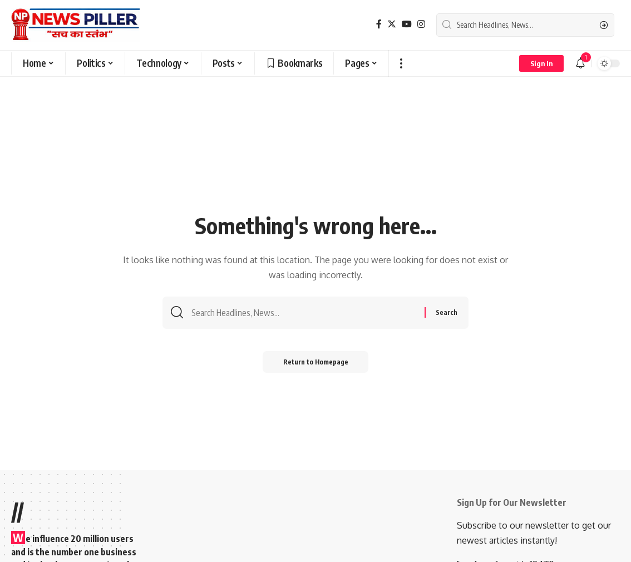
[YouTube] (407, 24)
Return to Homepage (315, 363)
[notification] (580, 63)
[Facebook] (378, 24)
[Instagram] (421, 24)
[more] (400, 63)
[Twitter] (391, 24)
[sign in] (541, 63)
